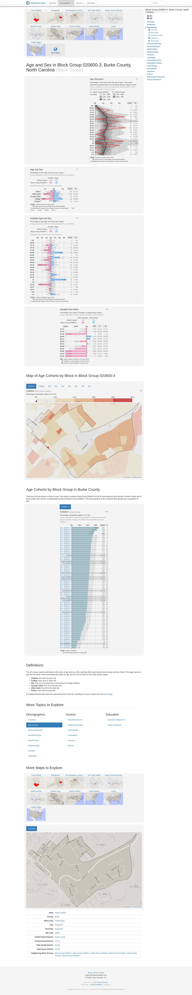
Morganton (59, 925)
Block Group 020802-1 (81, 953)
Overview (52, 3)
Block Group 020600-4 (71, 956)
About (90, 973)
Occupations (72, 735)
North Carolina (60, 913)
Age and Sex (33, 725)
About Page (107, 694)
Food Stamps (73, 730)
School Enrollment (115, 725)
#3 (77, 218)
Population (32, 720)
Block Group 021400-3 (117, 953)
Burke (57, 917)
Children (31, 386)
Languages (32, 756)
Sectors (71, 746)
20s (49, 386)
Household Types (34, 735)
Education (91, 3)
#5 (141, 391)
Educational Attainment (116, 720)
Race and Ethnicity (35, 730)
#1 (137, 79)
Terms (95, 973)
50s (69, 386)
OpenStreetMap (96, 985)
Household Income (75, 720)
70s (83, 386)
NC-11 (57, 941)
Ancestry (31, 751)
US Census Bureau (101, 982)
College (41, 386)
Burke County (60, 937)
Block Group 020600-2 (99, 953)
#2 (77, 169)
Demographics (66, 3)
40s (62, 386)
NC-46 (57, 945)
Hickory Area (60, 921)
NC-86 (57, 949)
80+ (89, 386)
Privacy (101, 973)
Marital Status (33, 740)
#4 (107, 309)
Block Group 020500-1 (63, 953)
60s (76, 386)
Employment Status (75, 725)
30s (56, 386)
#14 (106, 511)
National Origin (33, 746)
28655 (57, 933)
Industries (71, 740)
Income (80, 3)
